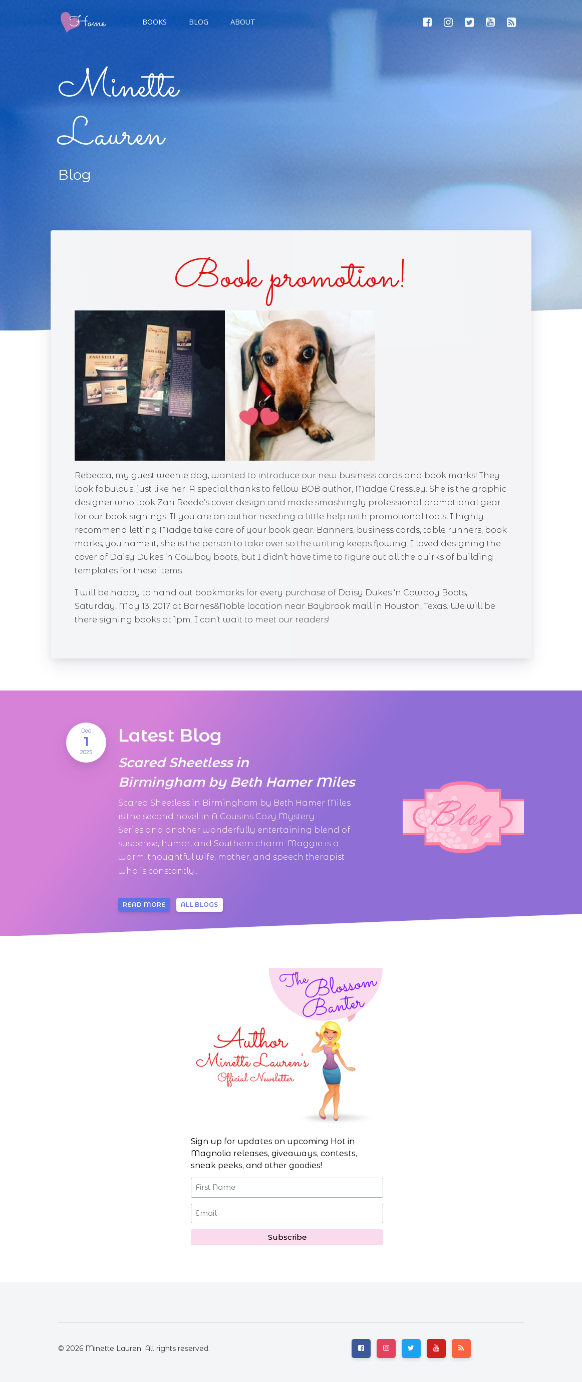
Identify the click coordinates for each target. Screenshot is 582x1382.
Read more (144, 904)
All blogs (199, 904)
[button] (197, 22)
